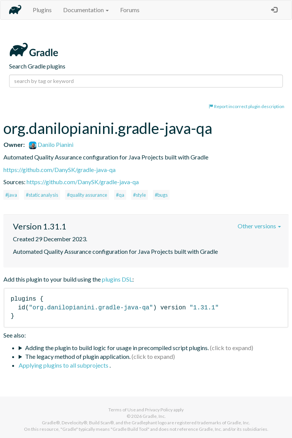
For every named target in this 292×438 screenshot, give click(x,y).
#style (139, 195)
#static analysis (42, 195)
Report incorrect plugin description (246, 106)
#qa (120, 195)
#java (11, 195)
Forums (130, 9)
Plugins (42, 9)
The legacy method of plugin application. (77, 356)
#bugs (161, 195)
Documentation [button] (86, 9)
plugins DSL (117, 279)
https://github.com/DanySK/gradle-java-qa (59, 169)
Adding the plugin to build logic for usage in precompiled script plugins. (117, 347)
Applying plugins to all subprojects (64, 365)
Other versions (259, 225)
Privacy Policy (159, 410)
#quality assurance (87, 195)
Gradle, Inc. (154, 416)
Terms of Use (122, 410)
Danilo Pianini (51, 144)
